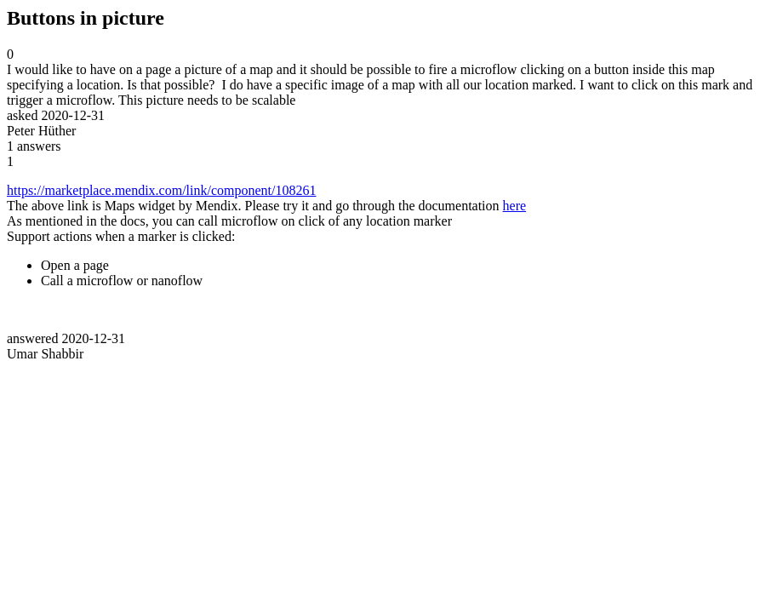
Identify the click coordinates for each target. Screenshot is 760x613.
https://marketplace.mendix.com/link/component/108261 (161, 190)
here (515, 205)
